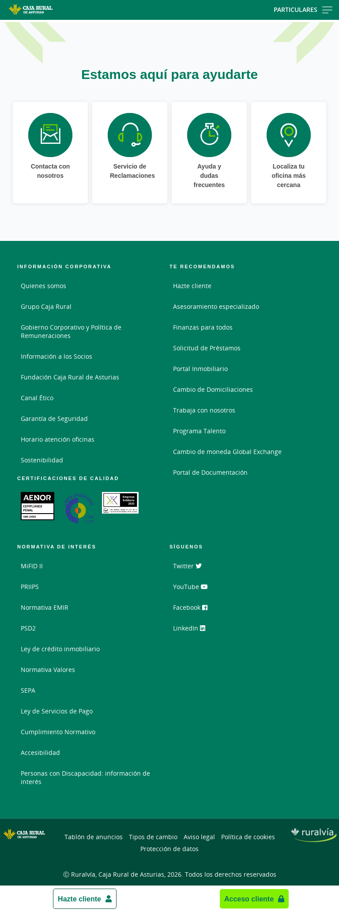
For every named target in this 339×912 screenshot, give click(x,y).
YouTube (190, 586)
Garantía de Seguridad (54, 418)
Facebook (190, 607)
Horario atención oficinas (57, 439)
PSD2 (28, 628)
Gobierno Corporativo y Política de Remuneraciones (71, 331)
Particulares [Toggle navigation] (303, 9)
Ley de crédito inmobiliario (60, 649)
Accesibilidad (40, 752)
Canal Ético (37, 398)
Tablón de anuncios (93, 837)
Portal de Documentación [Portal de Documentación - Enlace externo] (210, 472)
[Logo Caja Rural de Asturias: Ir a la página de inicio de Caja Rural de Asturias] (54, 10)
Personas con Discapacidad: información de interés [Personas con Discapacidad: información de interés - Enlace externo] (85, 777)
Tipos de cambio (153, 837)
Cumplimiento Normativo (58, 732)
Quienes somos (43, 285)
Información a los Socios (56, 356)
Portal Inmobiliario (200, 368)
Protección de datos (169, 848)
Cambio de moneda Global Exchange (227, 451)
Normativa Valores (48, 669)
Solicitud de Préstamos (207, 348)
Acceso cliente (249, 899)
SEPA (28, 690)
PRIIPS (30, 586)
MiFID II (32, 566)
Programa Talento (199, 431)
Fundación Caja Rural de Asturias (70, 377)
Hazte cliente (79, 899)
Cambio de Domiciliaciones (213, 389)
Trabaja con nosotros (204, 410)
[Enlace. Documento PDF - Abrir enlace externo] (37, 506)
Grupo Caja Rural (46, 306)
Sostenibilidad (42, 460)
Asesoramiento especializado (216, 306)
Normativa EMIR (44, 607)
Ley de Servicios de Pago (57, 711)
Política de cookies (248, 837)
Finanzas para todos (203, 327)
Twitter (187, 566)
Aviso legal (199, 837)
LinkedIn (189, 628)
